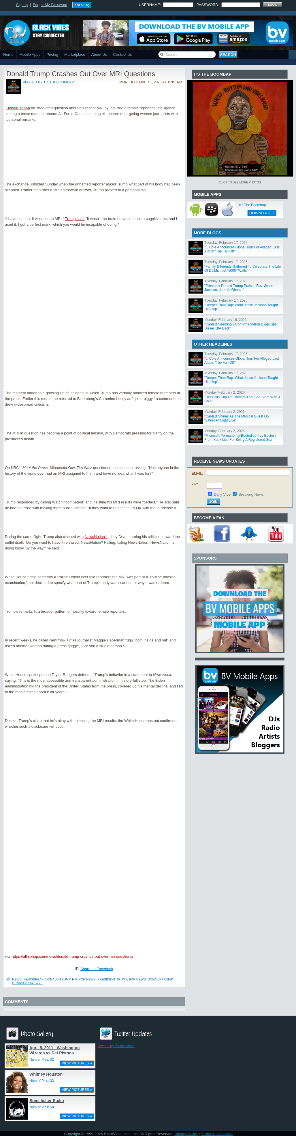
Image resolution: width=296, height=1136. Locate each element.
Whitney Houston (46, 1074)
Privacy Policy (186, 1134)
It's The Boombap (252, 205)
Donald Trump (18, 108)
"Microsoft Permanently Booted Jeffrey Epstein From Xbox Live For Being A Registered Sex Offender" (240, 440)
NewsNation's (96, 537)
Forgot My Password (50, 5)
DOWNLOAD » (261, 213)
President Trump (112, 979)
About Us (99, 54)
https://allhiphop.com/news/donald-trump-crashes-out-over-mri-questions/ (72, 956)
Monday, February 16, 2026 (225, 320)
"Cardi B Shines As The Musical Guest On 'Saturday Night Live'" (236, 418)
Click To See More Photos (240, 182)
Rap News (137, 979)
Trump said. (74, 219)
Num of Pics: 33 (41, 1081)
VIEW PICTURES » (77, 1063)
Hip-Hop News (84, 979)
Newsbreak (33, 979)
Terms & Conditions (217, 1134)
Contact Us (122, 54)
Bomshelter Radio (46, 1100)
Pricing (52, 54)
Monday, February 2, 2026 (224, 392)
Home (8, 54)
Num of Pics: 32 (41, 1060)
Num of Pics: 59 (41, 1107)
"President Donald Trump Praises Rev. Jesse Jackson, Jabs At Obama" (238, 288)
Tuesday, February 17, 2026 (225, 243)
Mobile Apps (30, 54)
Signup (22, 5)
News (17, 979)
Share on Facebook (96, 969)
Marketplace (74, 54)
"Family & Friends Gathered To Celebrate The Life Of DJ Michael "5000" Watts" (242, 269)
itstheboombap (59, 82)
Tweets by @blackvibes (116, 1046)
